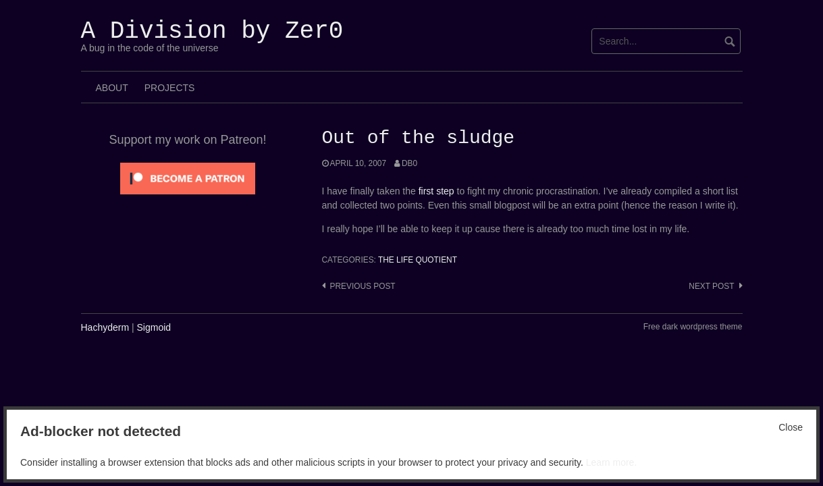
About (112, 87)
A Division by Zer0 (212, 31)
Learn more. (611, 462)
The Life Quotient (417, 260)
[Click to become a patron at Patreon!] (187, 177)
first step (436, 191)
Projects (169, 87)
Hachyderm (105, 327)
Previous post (363, 286)
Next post (711, 286)
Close (790, 427)
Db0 (409, 163)
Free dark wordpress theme (693, 326)
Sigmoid (154, 327)
